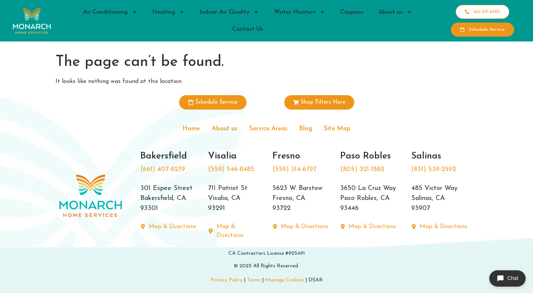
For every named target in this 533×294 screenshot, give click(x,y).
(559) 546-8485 (231, 170)
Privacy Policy (226, 282)
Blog (311, 129)
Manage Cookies (284, 282)
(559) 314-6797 (294, 170)
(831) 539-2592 (433, 170)
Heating (168, 12)
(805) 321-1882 (362, 170)
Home (181, 129)
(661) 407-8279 (162, 170)
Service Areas (268, 129)
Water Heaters (299, 12)
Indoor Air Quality (229, 12)
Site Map (346, 129)
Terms (254, 282)
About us (395, 12)
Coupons (351, 12)
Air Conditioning (110, 12)
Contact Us (247, 29)
